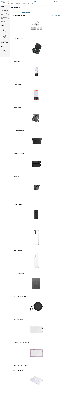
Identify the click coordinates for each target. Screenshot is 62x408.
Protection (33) (4, 18)
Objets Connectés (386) (4, 10)
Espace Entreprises (17, 3)
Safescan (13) (4, 35)
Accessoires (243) (4, 13)
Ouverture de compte (25, 3)
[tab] (5, 10)
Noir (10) (4, 52)
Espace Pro (56, 2)
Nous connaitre (10, 3)
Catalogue (31, 3)
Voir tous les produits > (55, 15)
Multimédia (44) (4, 17)
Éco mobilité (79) (4, 22)
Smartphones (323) (4, 11)
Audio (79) (3, 14)
